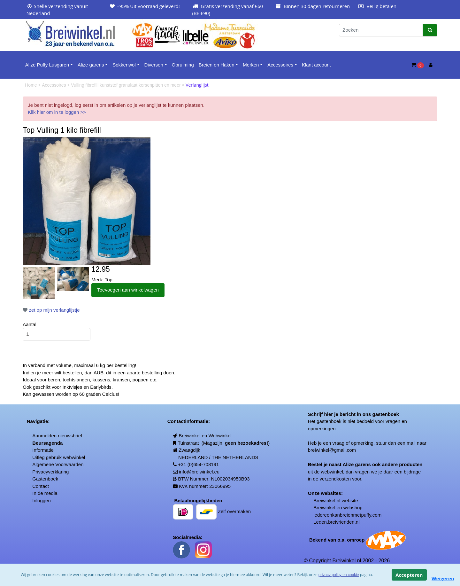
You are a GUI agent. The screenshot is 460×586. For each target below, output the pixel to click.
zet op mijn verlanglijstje (51, 310)
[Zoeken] (381, 30)
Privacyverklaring (50, 471)
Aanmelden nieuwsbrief (57, 435)
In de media (44, 493)
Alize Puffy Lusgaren (47, 64)
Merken (251, 64)
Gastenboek (45, 478)
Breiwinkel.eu (327, 507)
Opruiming (183, 64)
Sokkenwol (124, 64)
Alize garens (91, 64)
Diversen (153, 64)
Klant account (316, 64)
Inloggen (41, 500)
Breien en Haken (216, 64)
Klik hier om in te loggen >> (57, 112)
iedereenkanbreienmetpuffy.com (347, 515)
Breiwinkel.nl (326, 500)
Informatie (43, 450)
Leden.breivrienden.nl (336, 522)
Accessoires (280, 64)
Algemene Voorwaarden (57, 464)
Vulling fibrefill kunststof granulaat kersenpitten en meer (126, 85)
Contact (40, 486)
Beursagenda (47, 443)
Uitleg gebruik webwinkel (58, 457)
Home (31, 85)
